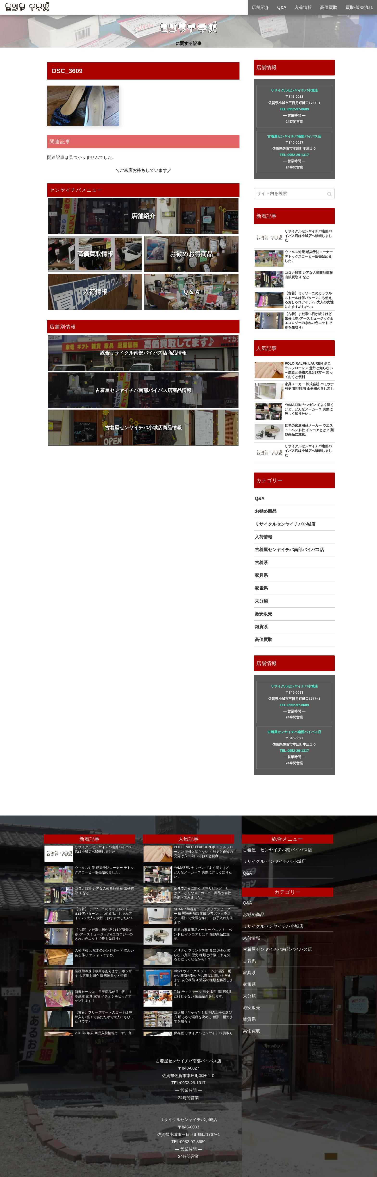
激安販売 (263, 613)
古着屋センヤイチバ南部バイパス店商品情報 (143, 390)
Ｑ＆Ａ (191, 291)
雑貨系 (261, 626)
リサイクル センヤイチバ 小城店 (274, 861)
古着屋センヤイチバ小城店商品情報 (143, 427)
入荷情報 (95, 291)
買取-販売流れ (359, 7)
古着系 (261, 562)
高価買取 (263, 639)
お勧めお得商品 (191, 253)
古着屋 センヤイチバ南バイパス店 (277, 849)
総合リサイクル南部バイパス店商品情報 (143, 352)
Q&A (259, 498)
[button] (330, 194)
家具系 (261, 575)
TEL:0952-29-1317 (294, 155)
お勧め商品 (265, 511)
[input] (294, 193)
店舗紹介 (143, 215)
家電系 (261, 588)
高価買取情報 (95, 253)
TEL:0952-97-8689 (294, 109)
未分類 (261, 601)
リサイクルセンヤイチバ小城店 (294, 90)
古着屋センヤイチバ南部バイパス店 (294, 136)
